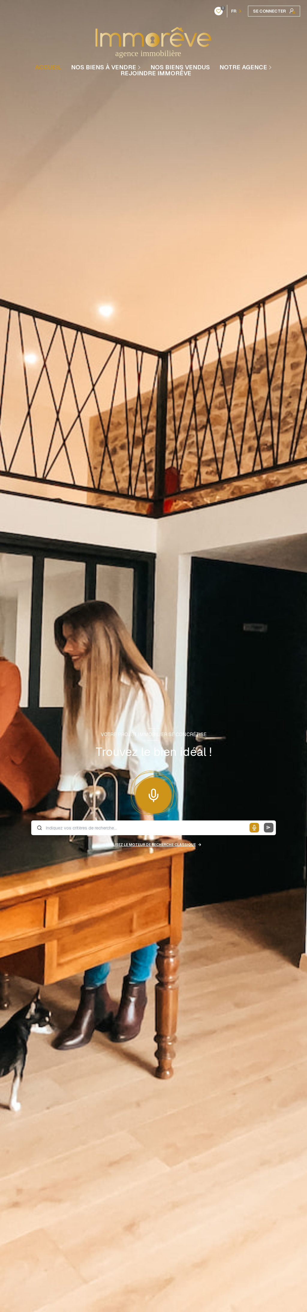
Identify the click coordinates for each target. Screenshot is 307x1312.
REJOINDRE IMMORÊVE (156, 73)
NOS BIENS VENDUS (180, 67)
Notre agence (243, 67)
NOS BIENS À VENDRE (103, 67)
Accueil (48, 67)
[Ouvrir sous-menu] (140, 67)
